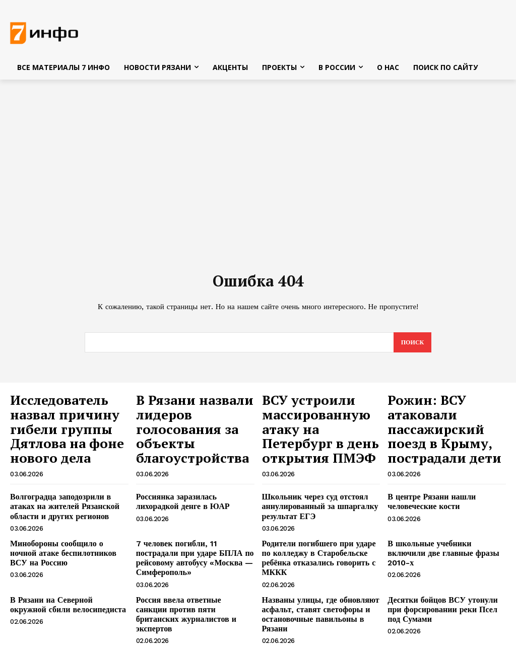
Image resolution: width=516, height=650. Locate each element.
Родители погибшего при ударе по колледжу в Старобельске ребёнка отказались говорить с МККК (317, 521)
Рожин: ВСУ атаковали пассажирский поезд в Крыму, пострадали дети (444, 417)
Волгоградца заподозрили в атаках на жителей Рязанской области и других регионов (65, 478)
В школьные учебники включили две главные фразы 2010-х (441, 517)
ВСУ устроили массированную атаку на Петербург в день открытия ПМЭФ (318, 417)
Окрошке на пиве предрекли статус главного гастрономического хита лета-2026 (193, 607)
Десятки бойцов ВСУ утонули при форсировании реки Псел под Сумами (442, 564)
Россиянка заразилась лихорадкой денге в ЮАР (191, 474)
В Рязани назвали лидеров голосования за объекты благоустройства (189, 417)
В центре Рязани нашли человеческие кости (426, 474)
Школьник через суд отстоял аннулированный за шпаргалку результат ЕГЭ (312, 478)
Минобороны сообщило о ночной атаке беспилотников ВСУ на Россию (63, 521)
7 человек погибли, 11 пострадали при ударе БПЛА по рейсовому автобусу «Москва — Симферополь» (194, 521)
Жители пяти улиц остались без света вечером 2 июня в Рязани (313, 603)
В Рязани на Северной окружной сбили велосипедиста (62, 560)
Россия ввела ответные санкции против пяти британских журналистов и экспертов (187, 564)
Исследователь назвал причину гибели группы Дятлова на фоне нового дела (66, 417)
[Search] (411, 345)
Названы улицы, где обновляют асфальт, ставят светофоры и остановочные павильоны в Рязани (318, 564)
